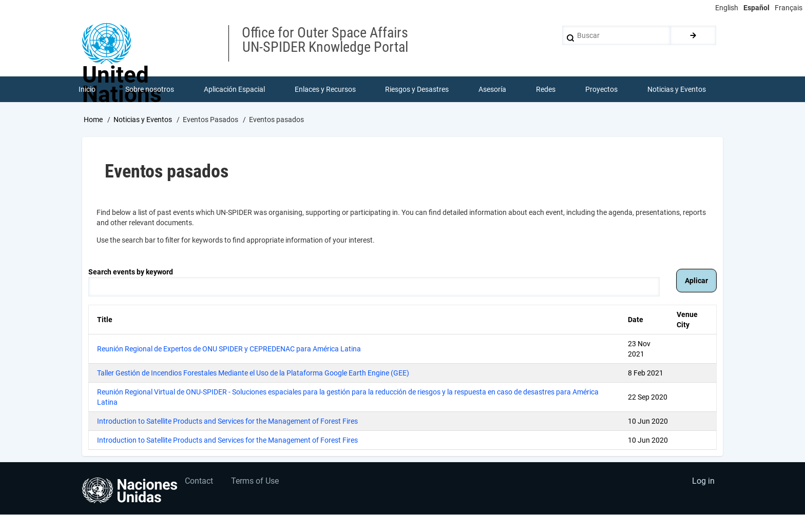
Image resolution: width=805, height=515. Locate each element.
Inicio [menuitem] (87, 89)
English (726, 8)
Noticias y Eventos (142, 119)
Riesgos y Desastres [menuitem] (417, 89)
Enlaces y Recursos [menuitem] (325, 89)
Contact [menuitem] (199, 482)
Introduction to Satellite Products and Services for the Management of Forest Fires (227, 421)
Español (756, 8)
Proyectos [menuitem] (601, 89)
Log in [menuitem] (703, 482)
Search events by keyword (130, 272)
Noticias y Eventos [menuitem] (676, 89)
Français (788, 8)
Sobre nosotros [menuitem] (149, 89)
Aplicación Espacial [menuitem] (234, 89)
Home (93, 119)
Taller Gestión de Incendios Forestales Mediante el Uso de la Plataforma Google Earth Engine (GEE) (253, 373)
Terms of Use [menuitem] (255, 482)
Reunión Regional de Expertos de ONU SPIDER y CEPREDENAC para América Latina (229, 349)
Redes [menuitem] (545, 89)
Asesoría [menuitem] (492, 89)
